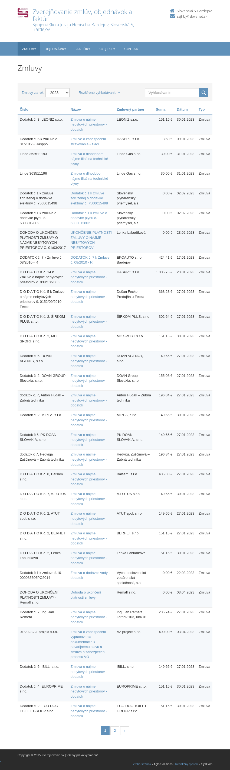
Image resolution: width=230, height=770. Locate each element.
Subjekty (106, 48)
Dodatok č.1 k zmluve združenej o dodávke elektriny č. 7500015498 (89, 198)
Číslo (24, 109)
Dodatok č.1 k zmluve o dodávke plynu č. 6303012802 (89, 218)
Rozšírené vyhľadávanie (99, 93)
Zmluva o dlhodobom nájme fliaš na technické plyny (89, 159)
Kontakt (131, 48)
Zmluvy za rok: (33, 93)
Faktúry (82, 48)
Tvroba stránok (141, 764)
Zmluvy (29, 48)
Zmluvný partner (130, 109)
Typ (202, 109)
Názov (76, 109)
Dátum (182, 109)
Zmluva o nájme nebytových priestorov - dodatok (89, 124)
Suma (160, 109)
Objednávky (55, 48)
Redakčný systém (187, 764)
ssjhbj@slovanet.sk (192, 16)
